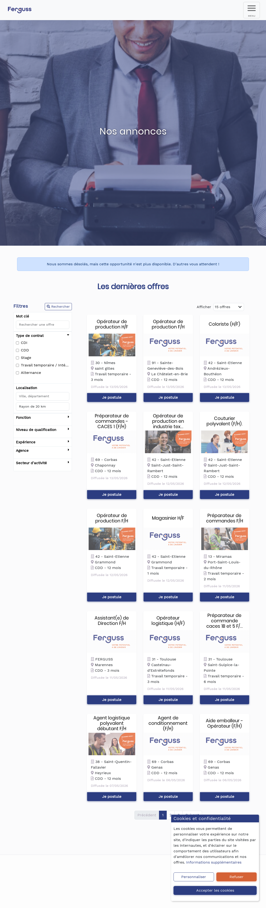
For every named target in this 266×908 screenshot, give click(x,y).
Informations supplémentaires (213, 862)
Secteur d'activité (42, 463)
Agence (42, 450)
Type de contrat (42, 336)
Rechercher (58, 306)
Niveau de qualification (42, 430)
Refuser (236, 877)
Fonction (42, 417)
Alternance (31, 372)
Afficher (204, 307)
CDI (24, 342)
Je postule (111, 397)
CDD (25, 350)
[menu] (251, 10)
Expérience (42, 442)
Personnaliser (193, 877)
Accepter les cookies (215, 890)
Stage (26, 357)
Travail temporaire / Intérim (45, 365)
